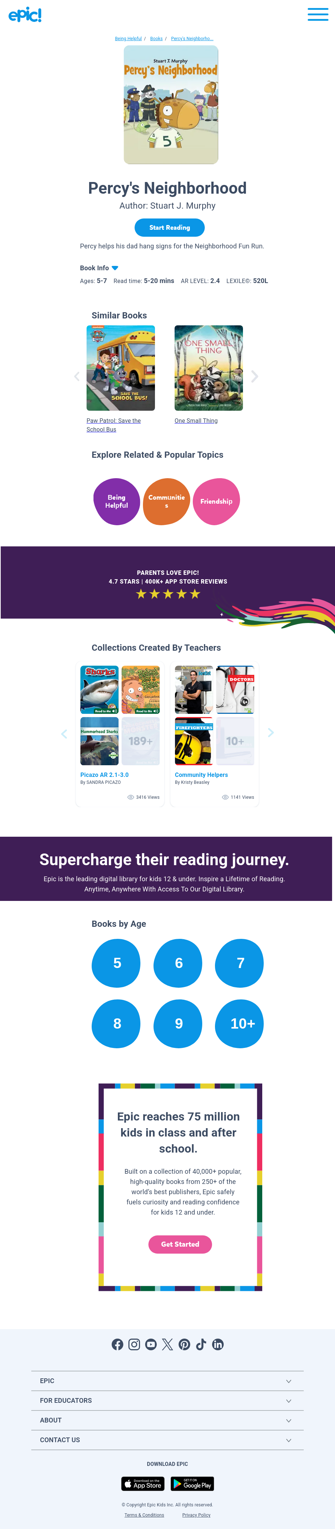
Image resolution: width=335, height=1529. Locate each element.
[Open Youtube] (151, 1344)
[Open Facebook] (117, 1344)
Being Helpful (128, 38)
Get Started (180, 1244)
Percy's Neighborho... (192, 38)
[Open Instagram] (134, 1344)
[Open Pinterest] (184, 1344)
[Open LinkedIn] (218, 1344)
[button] (120, 734)
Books (156, 38)
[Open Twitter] (168, 1344)
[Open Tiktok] (201, 1344)
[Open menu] (318, 16)
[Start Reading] (170, 227)
